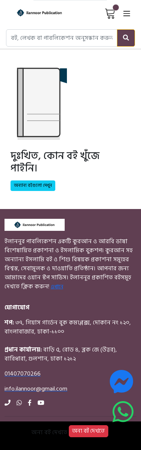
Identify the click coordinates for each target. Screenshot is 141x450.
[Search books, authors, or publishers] (61, 38)
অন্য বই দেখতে (88, 431)
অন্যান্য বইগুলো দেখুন (33, 185)
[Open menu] (126, 13)
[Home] (33, 13)
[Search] (126, 38)
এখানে (57, 287)
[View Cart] (110, 13)
